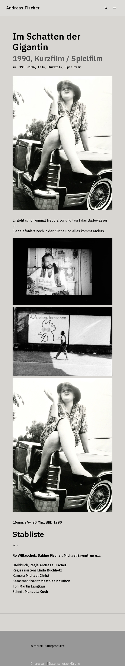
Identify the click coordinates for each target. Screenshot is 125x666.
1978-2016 (27, 67)
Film (41, 67)
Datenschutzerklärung (64, 664)
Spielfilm (73, 67)
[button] (7, 658)
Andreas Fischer (23, 7)
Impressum (39, 664)
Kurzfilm (55, 67)
